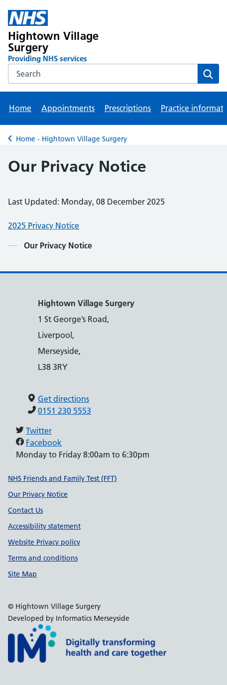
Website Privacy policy (44, 542)
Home (20, 108)
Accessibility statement (44, 526)
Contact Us (25, 510)
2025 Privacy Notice (43, 225)
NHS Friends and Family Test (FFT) (62, 478)
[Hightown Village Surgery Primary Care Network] (71, 37)
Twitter (39, 431)
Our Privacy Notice (38, 494)
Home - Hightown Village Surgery (71, 138)
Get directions (63, 399)
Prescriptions (128, 108)
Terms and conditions (43, 558)
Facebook (44, 443)
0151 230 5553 (64, 411)
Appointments (68, 108)
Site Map (22, 574)
